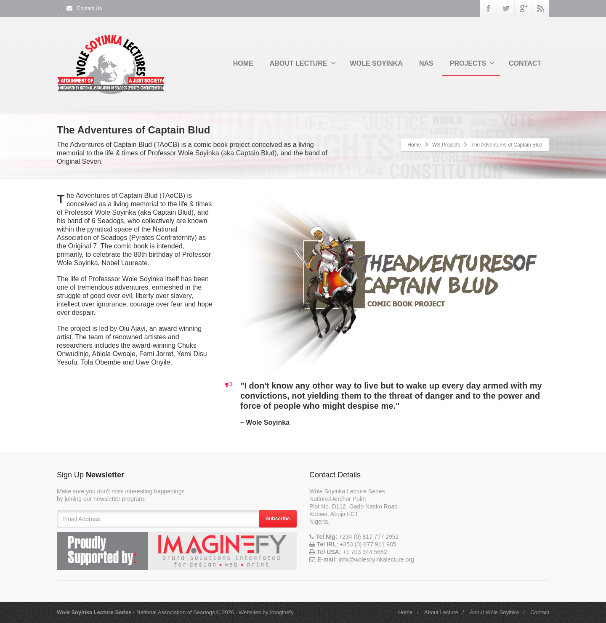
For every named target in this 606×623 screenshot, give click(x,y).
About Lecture (441, 612)
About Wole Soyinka (494, 612)
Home (414, 145)
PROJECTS (472, 63)
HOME (243, 63)
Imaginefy (281, 612)
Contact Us (84, 8)
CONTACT (525, 63)
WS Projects (446, 145)
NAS (426, 63)
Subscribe (278, 519)
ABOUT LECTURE (303, 63)
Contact (539, 612)
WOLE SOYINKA (376, 63)
